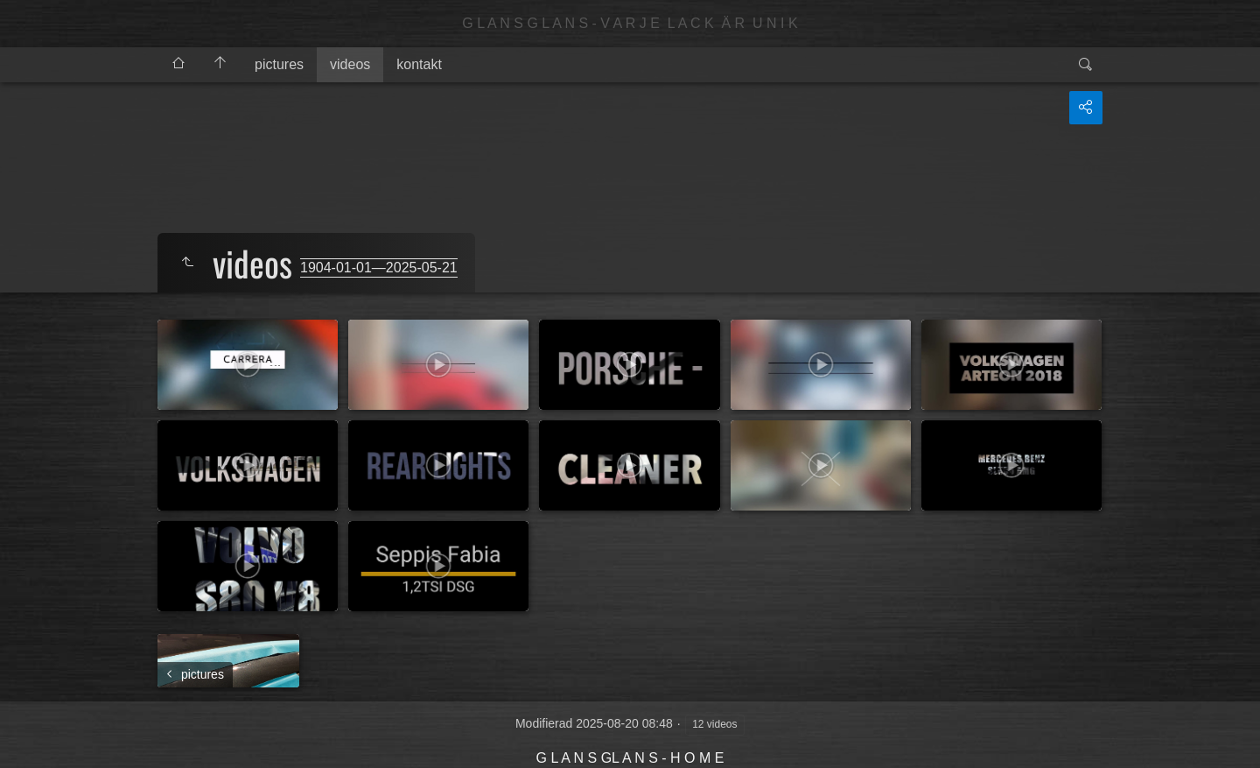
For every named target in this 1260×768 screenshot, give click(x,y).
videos (350, 64)
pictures (279, 64)
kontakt (419, 64)
